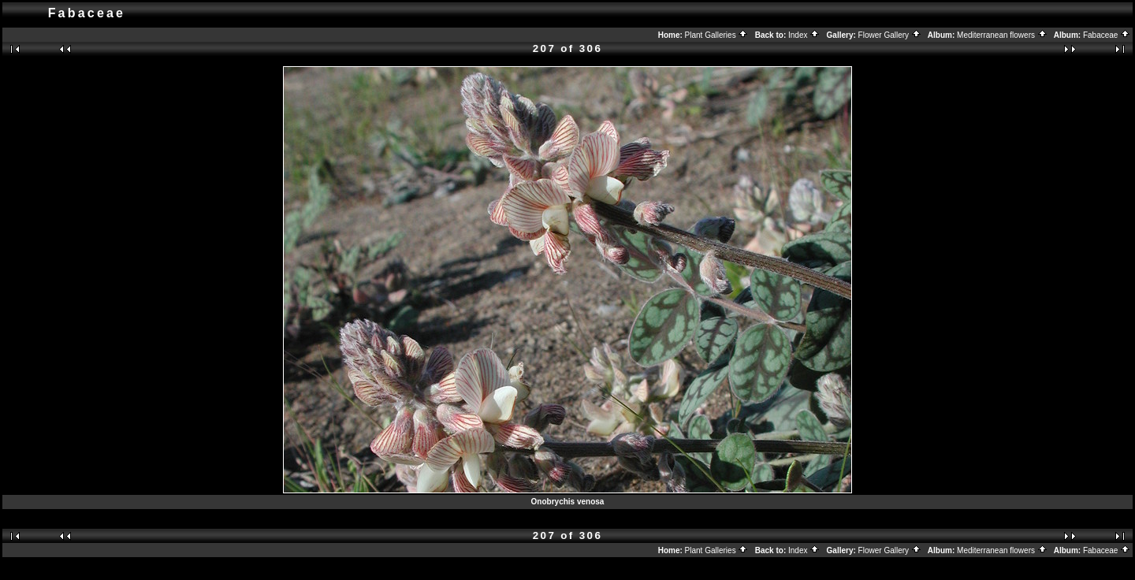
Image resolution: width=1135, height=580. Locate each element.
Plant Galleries (717, 35)
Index (804, 35)
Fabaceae (1106, 35)
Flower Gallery (889, 35)
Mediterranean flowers (1002, 35)
